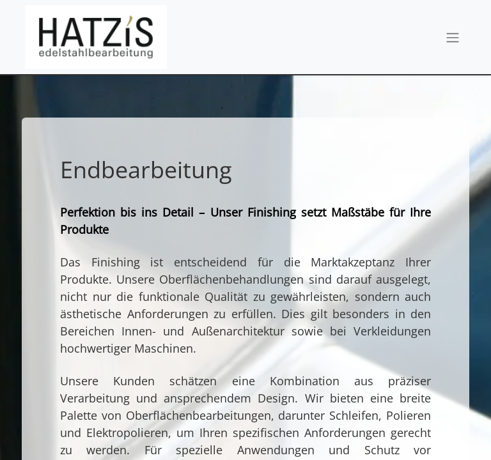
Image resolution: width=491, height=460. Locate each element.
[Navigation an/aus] (452, 37)
